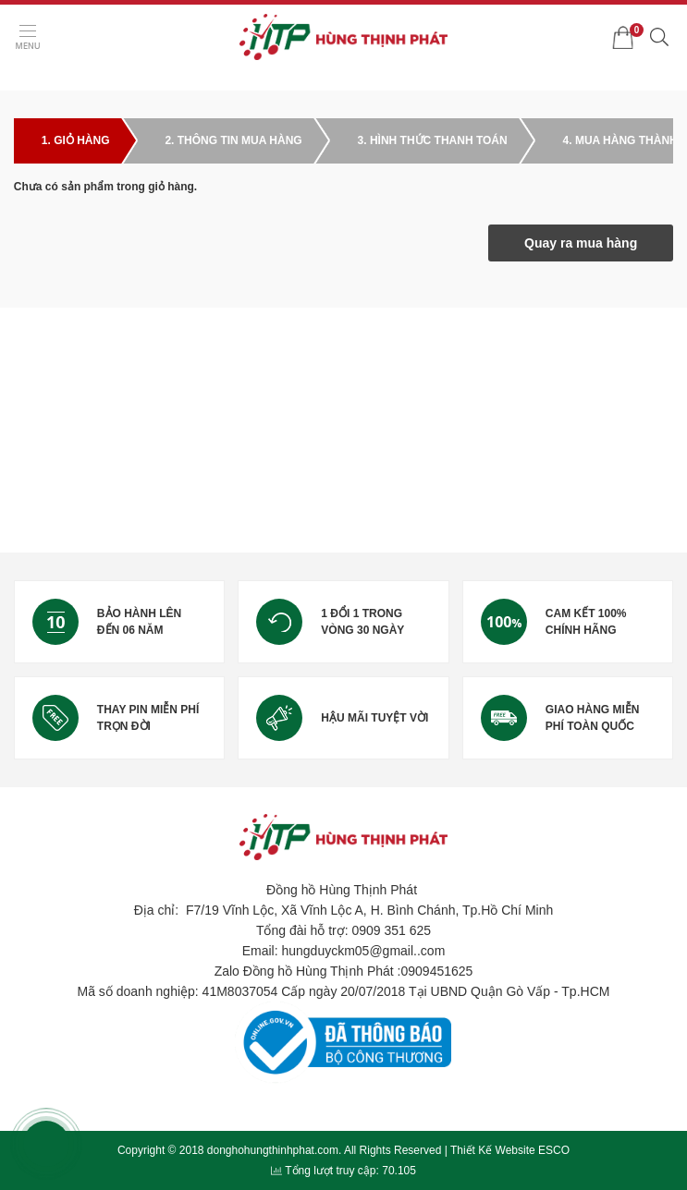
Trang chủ (40, 80)
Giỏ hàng (101, 80)
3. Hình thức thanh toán (433, 140)
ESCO (554, 1150)
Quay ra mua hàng (580, 243)
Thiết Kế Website (492, 1150)
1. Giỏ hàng (76, 140)
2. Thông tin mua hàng (233, 140)
